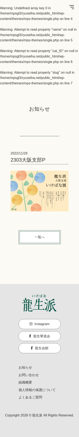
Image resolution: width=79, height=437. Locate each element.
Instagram (39, 324)
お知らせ (25, 367)
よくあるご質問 (30, 397)
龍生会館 (39, 348)
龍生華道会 (39, 336)
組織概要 (25, 382)
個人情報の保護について (37, 390)
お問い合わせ (29, 375)
